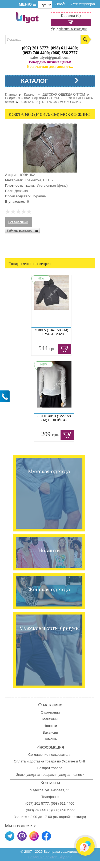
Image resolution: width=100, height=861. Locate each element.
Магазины (50, 719)
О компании (50, 712)
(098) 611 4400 (64, 48)
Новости (50, 726)
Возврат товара (50, 768)
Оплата (20, 761)
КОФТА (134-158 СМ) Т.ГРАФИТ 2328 (51, 332)
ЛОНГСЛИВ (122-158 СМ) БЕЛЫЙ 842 (54, 418)
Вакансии (50, 732)
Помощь (50, 739)
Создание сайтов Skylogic (50, 857)
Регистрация (83, 4)
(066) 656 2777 (64, 52)
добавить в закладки (72, 29)
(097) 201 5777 (35, 48)
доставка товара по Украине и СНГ (58, 761)
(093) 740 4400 (35, 52)
